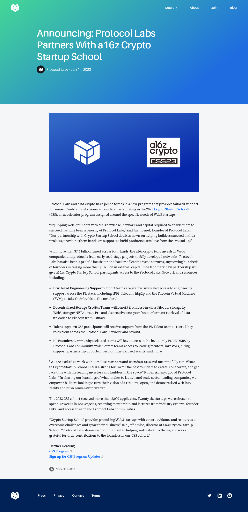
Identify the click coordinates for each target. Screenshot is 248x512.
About (194, 8)
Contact (78, 495)
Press (42, 495)
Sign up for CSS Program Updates (76, 456)
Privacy (59, 495)
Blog (233, 8)
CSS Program (60, 451)
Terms (95, 495)
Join (214, 8)
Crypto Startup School (172, 209)
